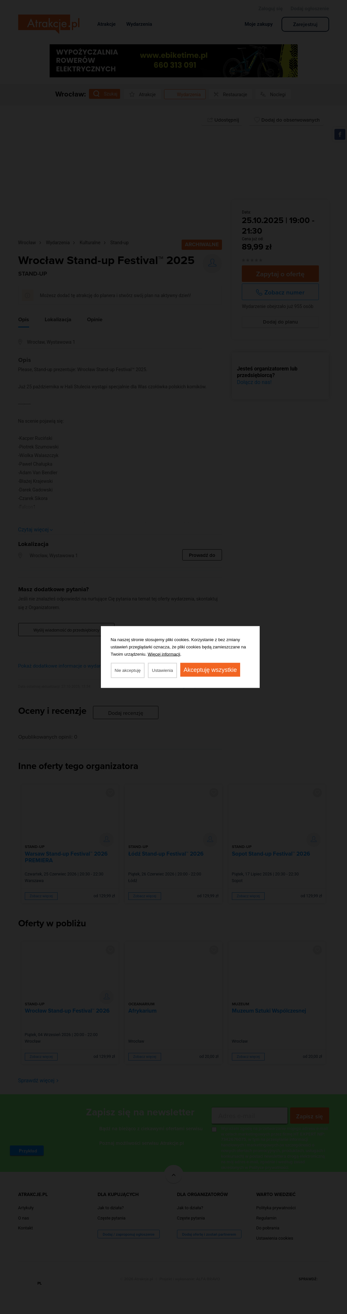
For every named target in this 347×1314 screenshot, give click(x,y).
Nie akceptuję (128, 670)
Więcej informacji (164, 654)
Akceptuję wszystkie (210, 670)
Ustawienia (162, 670)
